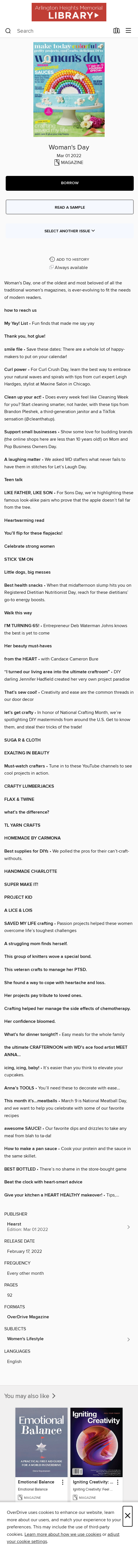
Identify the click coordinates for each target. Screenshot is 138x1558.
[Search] (8, 31)
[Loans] (116, 32)
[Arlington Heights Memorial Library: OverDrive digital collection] (69, 12)
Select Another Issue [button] (69, 231)
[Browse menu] (128, 31)
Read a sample (70, 207)
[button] (70, 183)
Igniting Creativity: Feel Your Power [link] (94, 1482)
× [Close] (127, 1516)
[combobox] (57, 31)
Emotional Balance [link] (36, 1482)
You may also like (30, 1396)
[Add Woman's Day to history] (70, 259)
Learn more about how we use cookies (63, 1534)
